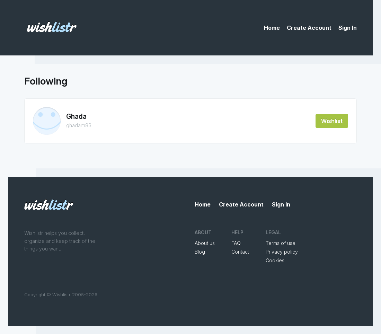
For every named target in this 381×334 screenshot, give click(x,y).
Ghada (76, 117)
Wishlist (332, 120)
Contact (240, 252)
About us (205, 243)
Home (272, 27)
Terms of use (280, 243)
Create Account (309, 27)
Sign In (347, 27)
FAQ (236, 243)
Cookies (275, 260)
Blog (200, 252)
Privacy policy (282, 252)
